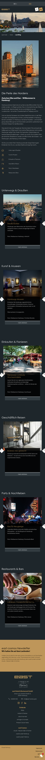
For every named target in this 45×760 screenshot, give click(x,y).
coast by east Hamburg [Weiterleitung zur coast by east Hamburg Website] (22, 734)
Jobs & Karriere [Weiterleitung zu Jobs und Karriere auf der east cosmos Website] (22, 716)
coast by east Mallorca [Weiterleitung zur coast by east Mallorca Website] (22, 737)
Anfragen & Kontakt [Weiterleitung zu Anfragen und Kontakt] (22, 719)
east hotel (4, 35)
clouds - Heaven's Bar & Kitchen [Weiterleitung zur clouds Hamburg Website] (22, 730)
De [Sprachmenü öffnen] (15, 4)
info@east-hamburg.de (30, 699)
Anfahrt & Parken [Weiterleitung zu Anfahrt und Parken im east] (22, 713)
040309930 (14, 699)
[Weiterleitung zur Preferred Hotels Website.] (23, 684)
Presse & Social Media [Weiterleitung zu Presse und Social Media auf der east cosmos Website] (22, 722)
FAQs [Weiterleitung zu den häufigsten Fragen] (22, 710)
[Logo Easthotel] (6, 9)
